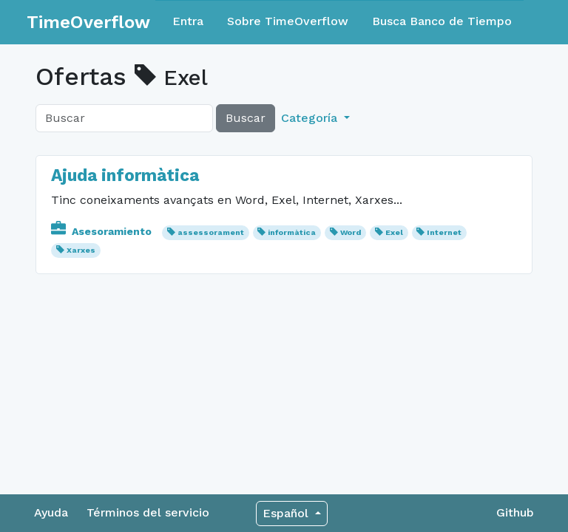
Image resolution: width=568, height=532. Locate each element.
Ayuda (51, 512)
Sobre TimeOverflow (287, 21)
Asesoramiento (103, 231)
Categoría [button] (311, 118)
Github (515, 512)
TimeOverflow (88, 22)
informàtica (292, 232)
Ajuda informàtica (125, 175)
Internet (444, 232)
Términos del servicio (148, 512)
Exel (394, 232)
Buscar (246, 118)
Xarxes (81, 250)
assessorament (211, 232)
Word (350, 232)
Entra (187, 21)
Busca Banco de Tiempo (442, 21)
